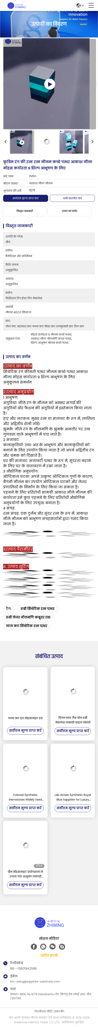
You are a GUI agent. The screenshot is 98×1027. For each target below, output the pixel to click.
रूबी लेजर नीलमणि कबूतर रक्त (28, 617)
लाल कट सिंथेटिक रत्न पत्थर (26, 626)
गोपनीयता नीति (43, 1011)
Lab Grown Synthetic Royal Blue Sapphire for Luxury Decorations (73, 797)
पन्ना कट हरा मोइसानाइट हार (25, 718)
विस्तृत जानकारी (24, 211)
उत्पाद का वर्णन (69, 211)
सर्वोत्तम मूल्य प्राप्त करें (26, 198)
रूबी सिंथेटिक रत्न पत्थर (37, 609)
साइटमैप (59, 1011)
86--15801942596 (23, 968)
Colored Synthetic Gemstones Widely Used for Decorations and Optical (25, 797)
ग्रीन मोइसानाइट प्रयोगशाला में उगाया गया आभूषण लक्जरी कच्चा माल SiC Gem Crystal (25, 874)
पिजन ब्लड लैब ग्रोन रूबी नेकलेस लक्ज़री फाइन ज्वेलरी (72, 720)
